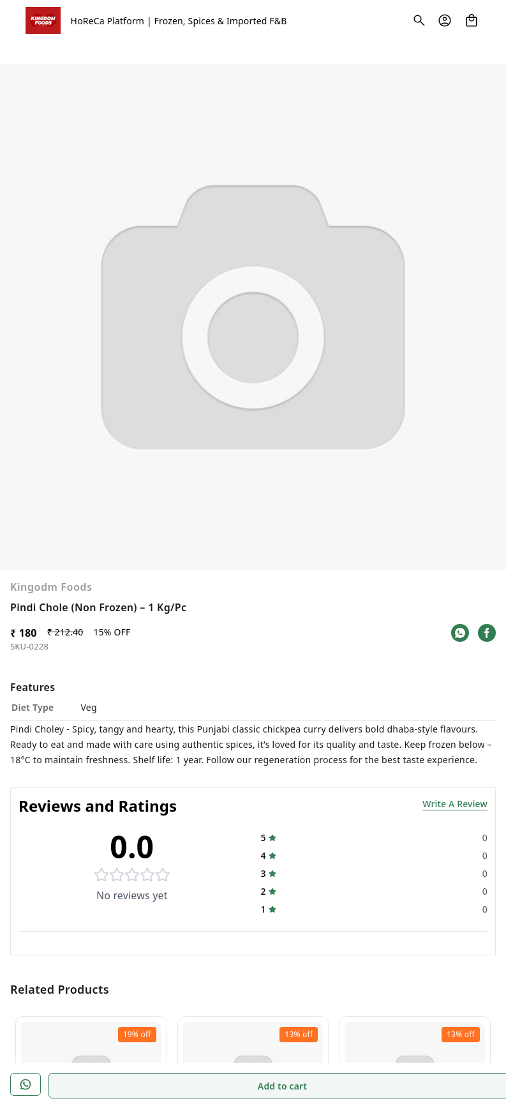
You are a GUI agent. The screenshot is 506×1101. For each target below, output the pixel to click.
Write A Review (454, 738)
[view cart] (471, 20)
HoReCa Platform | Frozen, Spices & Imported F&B (179, 21)
